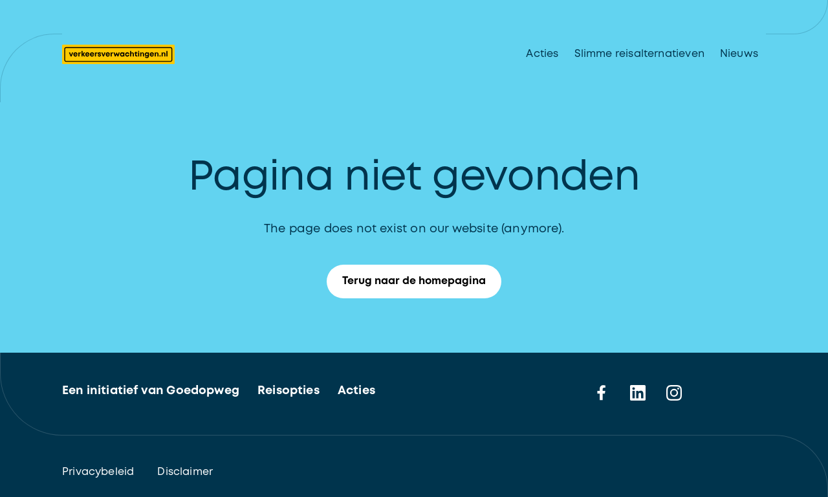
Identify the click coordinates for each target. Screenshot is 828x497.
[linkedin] (638, 393)
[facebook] (601, 393)
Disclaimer (185, 472)
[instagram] (674, 393)
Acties (542, 54)
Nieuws (739, 54)
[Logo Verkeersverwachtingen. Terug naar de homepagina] (118, 54)
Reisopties (288, 391)
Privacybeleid (98, 472)
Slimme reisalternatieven (639, 54)
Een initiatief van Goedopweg (150, 391)
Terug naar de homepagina (421, 281)
